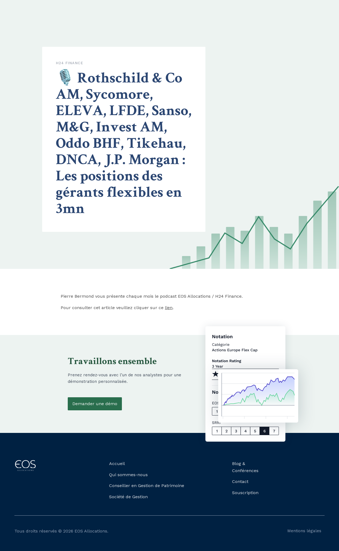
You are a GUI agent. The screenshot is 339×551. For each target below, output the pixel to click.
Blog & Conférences (245, 467)
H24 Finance (69, 63)
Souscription (245, 492)
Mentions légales (304, 530)
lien (168, 307)
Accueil (117, 463)
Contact (240, 481)
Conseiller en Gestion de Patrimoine (146, 485)
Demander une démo (94, 403)
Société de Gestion (128, 496)
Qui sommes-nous (128, 474)
